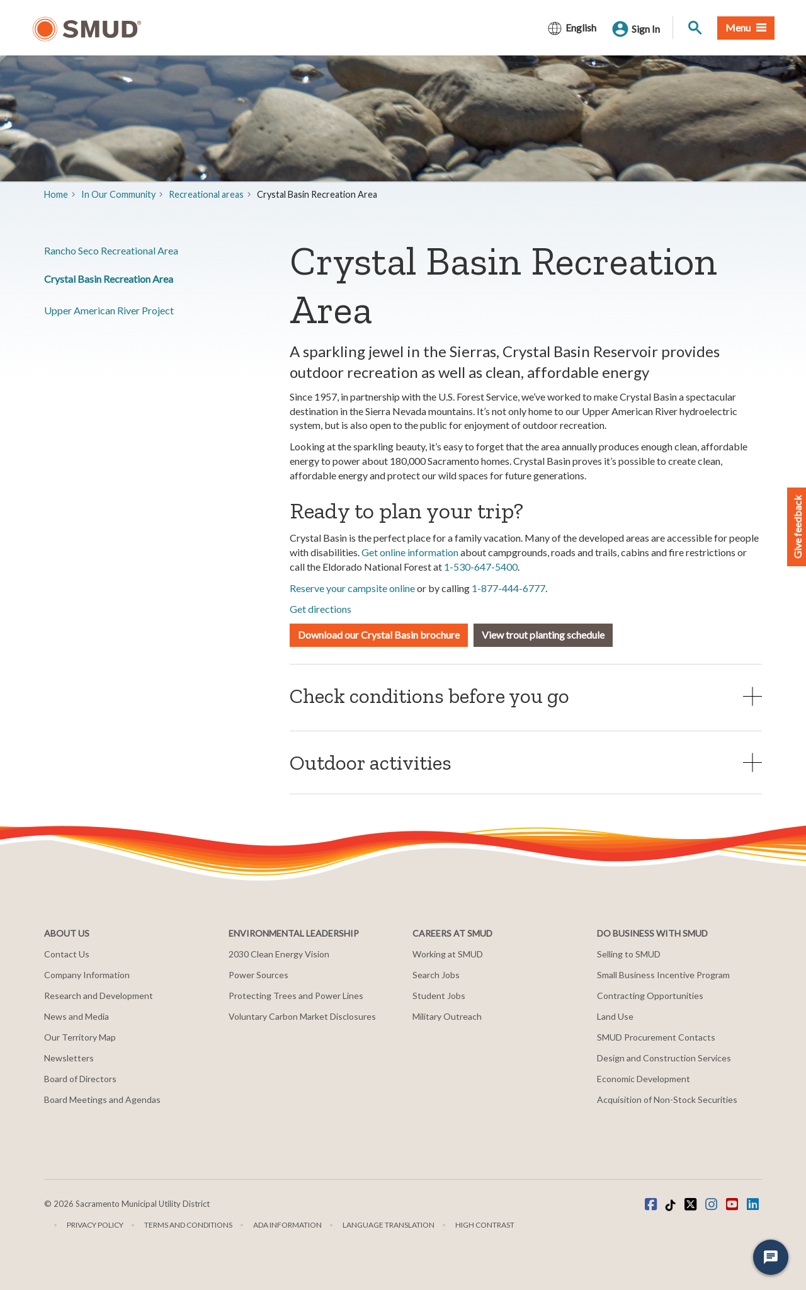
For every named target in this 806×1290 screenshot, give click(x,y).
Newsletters (69, 1058)
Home (56, 194)
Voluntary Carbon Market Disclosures (302, 1016)
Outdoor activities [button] (370, 762)
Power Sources (258, 974)
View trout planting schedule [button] (543, 635)
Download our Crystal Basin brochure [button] (379, 635)
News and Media (76, 1016)
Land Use (615, 1016)
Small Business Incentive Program (663, 974)
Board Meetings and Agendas (102, 1099)
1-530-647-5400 (481, 567)
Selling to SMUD (629, 954)
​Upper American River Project (109, 310)
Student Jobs (438, 995)
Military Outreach (447, 1016)
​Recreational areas (206, 194)
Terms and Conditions (188, 1225)
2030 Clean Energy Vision (279, 954)
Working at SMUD (447, 954)
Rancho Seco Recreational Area (111, 250)
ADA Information (287, 1225)
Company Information (87, 974)
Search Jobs (436, 974)
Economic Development (643, 1078)
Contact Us (66, 954)
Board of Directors (80, 1078)
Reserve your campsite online (352, 588)
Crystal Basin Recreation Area (108, 279)
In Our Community (118, 194)
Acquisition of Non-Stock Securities (667, 1099)
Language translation (388, 1225)
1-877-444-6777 (508, 588)
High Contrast (484, 1225)
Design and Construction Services (664, 1058)
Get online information (409, 552)
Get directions (320, 609)
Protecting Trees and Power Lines (296, 995)
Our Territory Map (80, 1037)
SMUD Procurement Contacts (656, 1037)
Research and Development (98, 995)
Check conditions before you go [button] (429, 695)
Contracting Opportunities (650, 995)
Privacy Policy (95, 1225)
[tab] (526, 696)
